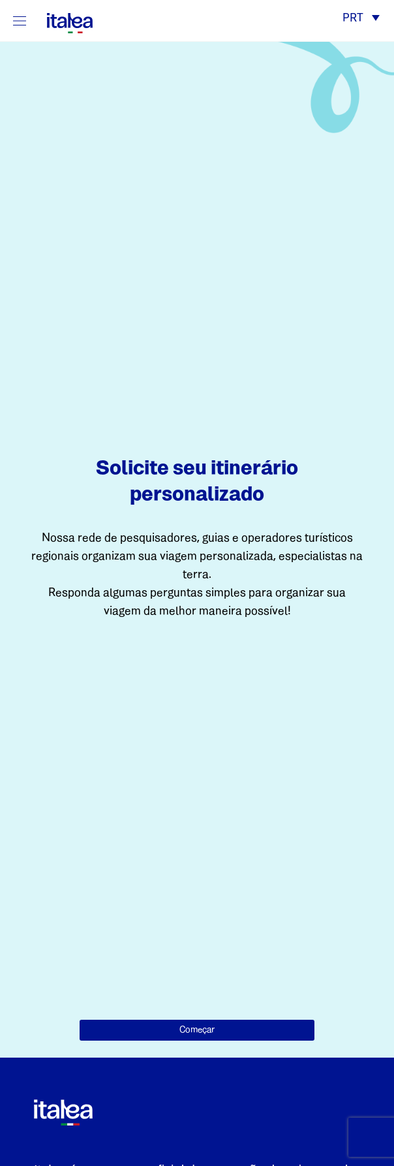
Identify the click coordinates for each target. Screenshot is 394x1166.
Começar (197, 1030)
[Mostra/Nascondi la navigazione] (19, 20)
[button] (361, 19)
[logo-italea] (62, 20)
